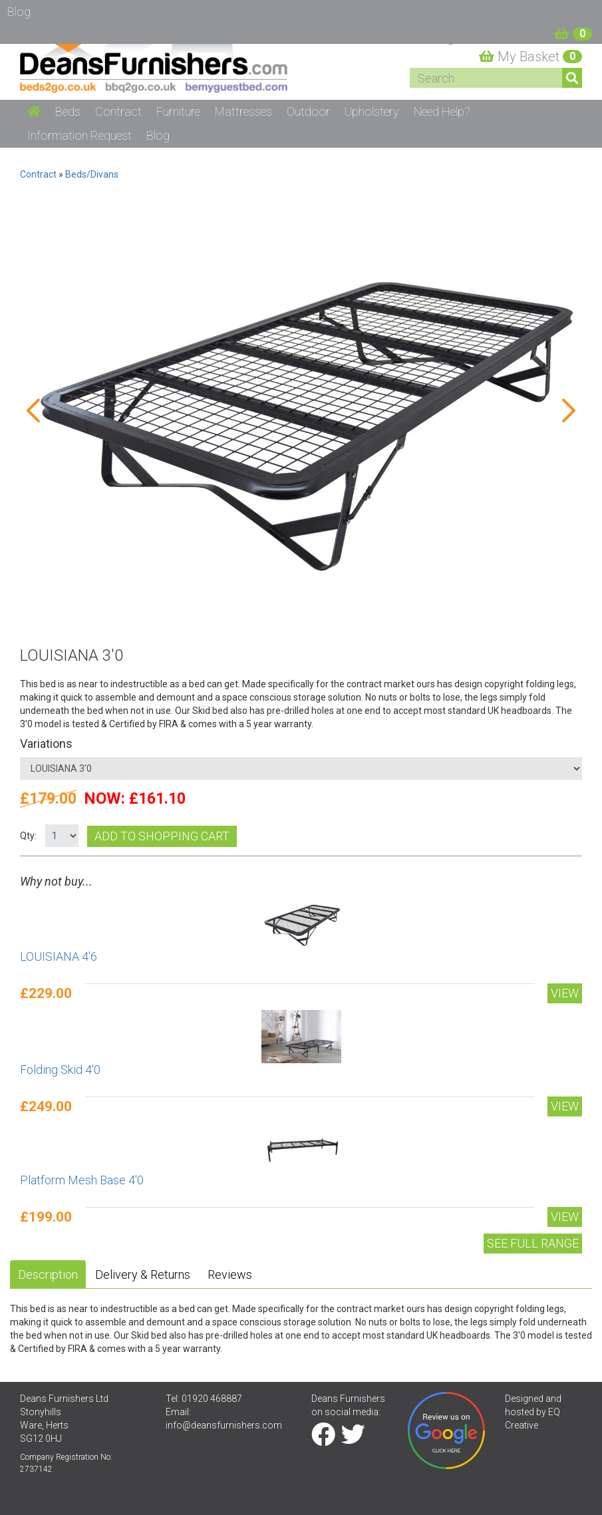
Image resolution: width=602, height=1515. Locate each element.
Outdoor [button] (308, 111)
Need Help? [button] (442, 111)
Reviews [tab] (230, 1274)
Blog (158, 135)
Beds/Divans (91, 174)
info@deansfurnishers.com (224, 1425)
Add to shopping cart (161, 836)
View (565, 993)
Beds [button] (67, 111)
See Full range (533, 1243)
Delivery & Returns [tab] (142, 1274)
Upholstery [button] (372, 111)
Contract (38, 174)
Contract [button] (118, 111)
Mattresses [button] (243, 111)
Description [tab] (48, 1274)
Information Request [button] (79, 135)
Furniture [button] (178, 111)
